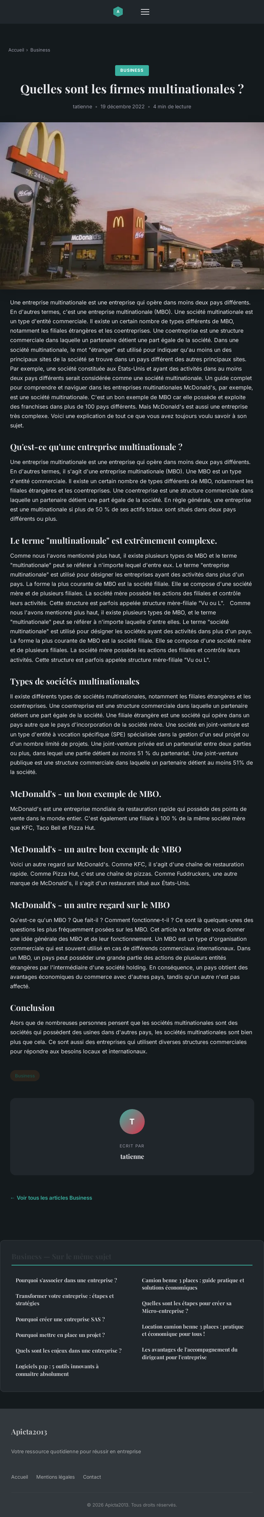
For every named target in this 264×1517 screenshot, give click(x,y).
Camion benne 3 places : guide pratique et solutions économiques (193, 1284)
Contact (92, 1477)
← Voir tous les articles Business (51, 1197)
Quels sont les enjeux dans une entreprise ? (68, 1350)
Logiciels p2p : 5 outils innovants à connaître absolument (57, 1370)
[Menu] (145, 11)
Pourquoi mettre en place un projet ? (60, 1334)
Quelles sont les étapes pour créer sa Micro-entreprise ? (187, 1307)
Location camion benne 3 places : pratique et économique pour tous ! (193, 1330)
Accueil (16, 50)
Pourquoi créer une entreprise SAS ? (60, 1319)
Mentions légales (55, 1477)
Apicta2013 (29, 1431)
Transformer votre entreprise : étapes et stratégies (65, 1299)
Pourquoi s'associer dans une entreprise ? (66, 1280)
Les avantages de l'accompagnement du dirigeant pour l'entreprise (189, 1353)
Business (40, 50)
